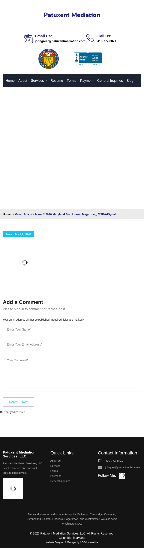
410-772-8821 (107, 41)
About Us (55, 460)
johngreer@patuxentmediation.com (60, 41)
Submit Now (18, 401)
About (22, 80)
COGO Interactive (89, 542)
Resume (56, 80)
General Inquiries (110, 80)
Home (10, 80)
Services (37, 80)
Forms (71, 80)
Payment (86, 80)
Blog (130, 80)
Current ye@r (9, 412)
